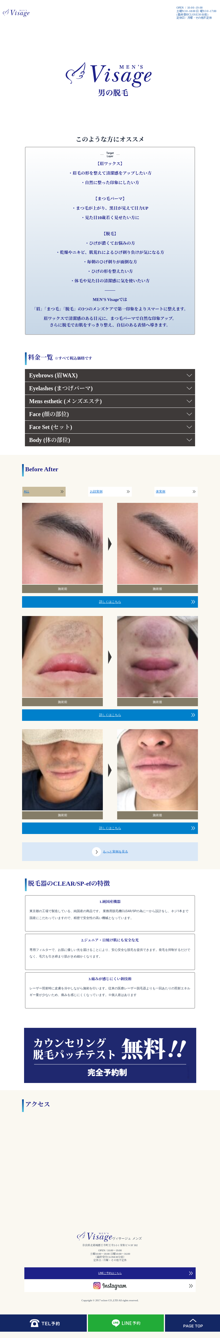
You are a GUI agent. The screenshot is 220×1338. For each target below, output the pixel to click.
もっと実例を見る (110, 851)
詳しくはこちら (110, 602)
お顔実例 (96, 491)
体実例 (160, 491)
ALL (26, 491)
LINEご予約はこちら (110, 1273)
